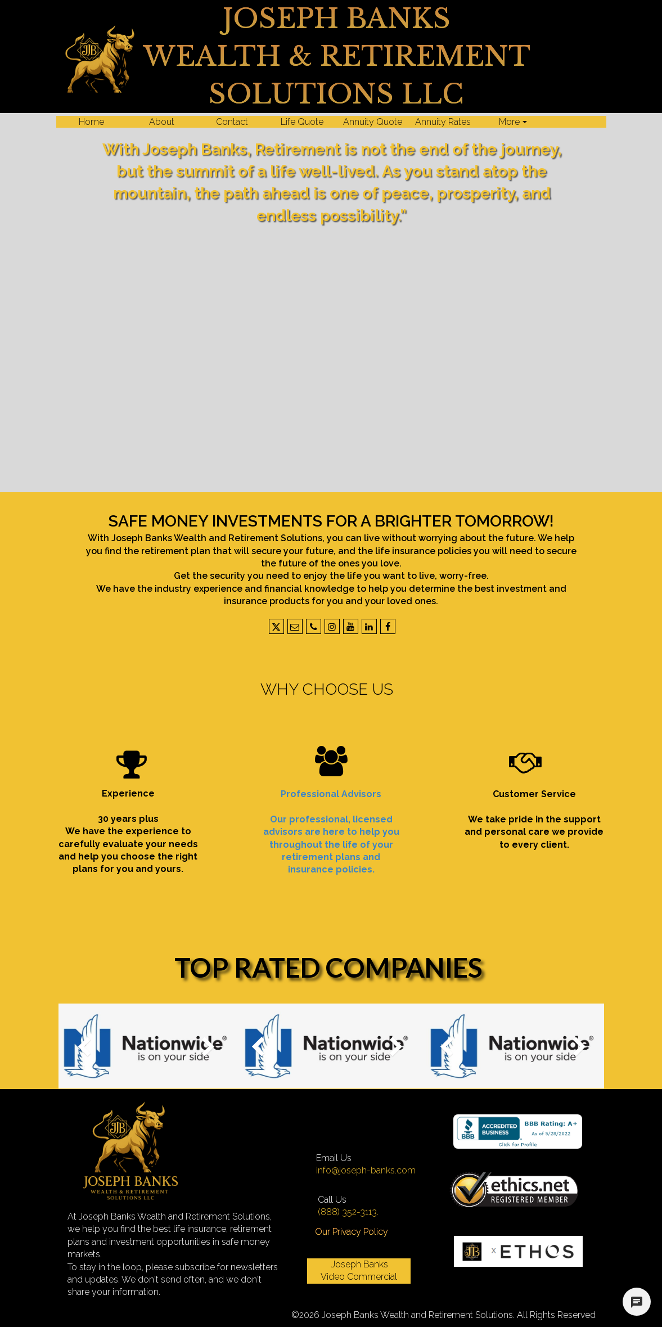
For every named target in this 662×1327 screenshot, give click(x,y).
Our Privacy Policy (351, 1231)
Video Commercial (359, 1276)
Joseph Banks (358, 1264)
